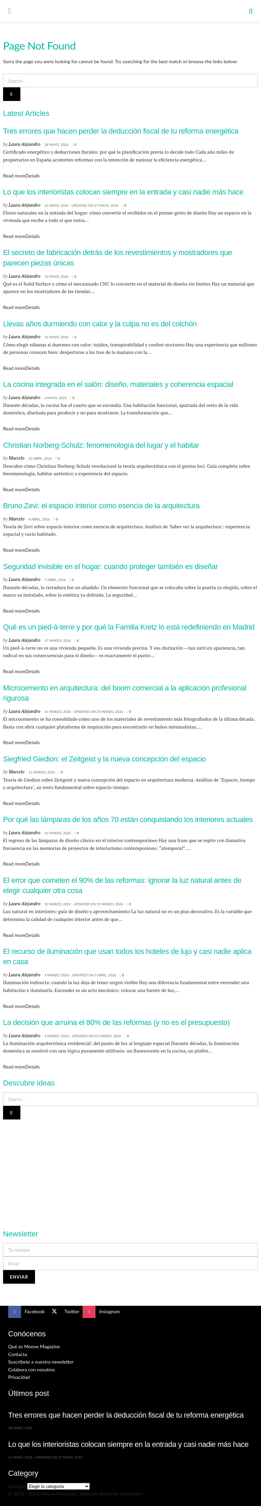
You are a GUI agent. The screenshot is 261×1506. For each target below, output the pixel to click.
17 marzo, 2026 (57, 640)
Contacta (17, 1354)
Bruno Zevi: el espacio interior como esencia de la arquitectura (101, 505)
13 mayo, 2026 (56, 276)
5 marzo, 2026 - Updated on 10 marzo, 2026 (82, 1036)
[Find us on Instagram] (101, 1312)
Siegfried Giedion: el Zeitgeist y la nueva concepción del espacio (104, 759)
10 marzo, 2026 (57, 833)
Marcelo (16, 458)
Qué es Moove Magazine (34, 1346)
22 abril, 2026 (40, 458)
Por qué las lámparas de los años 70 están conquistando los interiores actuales (128, 819)
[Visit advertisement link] (130, 1170)
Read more (21, 175)
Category (17, 1486)
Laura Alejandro (24, 144)
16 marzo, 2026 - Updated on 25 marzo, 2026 (83, 711)
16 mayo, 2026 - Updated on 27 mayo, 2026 (81, 205)
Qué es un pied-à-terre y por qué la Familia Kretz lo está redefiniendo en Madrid (129, 627)
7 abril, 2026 (55, 580)
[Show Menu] (9, 11)
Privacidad (19, 1377)
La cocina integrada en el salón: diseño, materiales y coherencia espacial (118, 384)
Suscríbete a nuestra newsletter (41, 1362)
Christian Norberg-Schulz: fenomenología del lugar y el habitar (101, 445)
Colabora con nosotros (31, 1369)
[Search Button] (251, 11)
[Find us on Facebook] (26, 1312)
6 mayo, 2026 (55, 398)
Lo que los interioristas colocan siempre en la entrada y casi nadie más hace (123, 192)
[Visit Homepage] (130, 11)
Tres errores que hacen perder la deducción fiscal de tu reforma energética (121, 131)
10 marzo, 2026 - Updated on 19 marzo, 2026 (83, 904)
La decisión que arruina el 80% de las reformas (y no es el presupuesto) (116, 1022)
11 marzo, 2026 (42, 772)
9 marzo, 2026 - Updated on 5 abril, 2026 (80, 975)
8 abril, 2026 (39, 519)
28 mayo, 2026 (56, 144)
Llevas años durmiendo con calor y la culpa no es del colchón (100, 324)
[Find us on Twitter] (63, 1312)
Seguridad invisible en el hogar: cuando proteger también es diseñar (110, 566)
